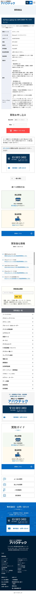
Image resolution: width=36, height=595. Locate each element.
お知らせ (14, 577)
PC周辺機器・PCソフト (22, 560)
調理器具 (19, 569)
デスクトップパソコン (22, 558)
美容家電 (19, 572)
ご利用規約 (15, 579)
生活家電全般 (4, 567)
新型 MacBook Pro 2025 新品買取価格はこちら (16, 256)
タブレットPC (4, 560)
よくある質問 (4, 579)
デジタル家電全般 (21, 566)
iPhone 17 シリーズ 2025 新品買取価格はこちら (16, 261)
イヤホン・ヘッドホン (22, 570)
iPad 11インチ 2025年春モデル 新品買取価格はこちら (17, 278)
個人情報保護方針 (16, 588)
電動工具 (3, 569)
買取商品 (3, 556)
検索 (16, 297)
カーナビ (19, 561)
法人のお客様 (4, 582)
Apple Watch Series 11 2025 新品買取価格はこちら (17, 267)
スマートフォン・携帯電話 (7, 570)
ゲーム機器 (3, 561)
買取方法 (14, 586)
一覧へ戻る (18, 178)
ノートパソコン (4, 558)
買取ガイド (4, 577)
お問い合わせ (4, 586)
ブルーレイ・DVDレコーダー (7, 566)
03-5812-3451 (13, 548)
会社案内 (3, 584)
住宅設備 (3, 573)
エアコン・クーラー (5, 572)
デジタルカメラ (4, 563)
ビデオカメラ (4, 564)
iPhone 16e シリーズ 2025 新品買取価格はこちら (16, 273)
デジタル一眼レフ (21, 563)
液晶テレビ (20, 564)
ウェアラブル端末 (21, 567)
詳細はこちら (23, 467)
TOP (2, 553)
